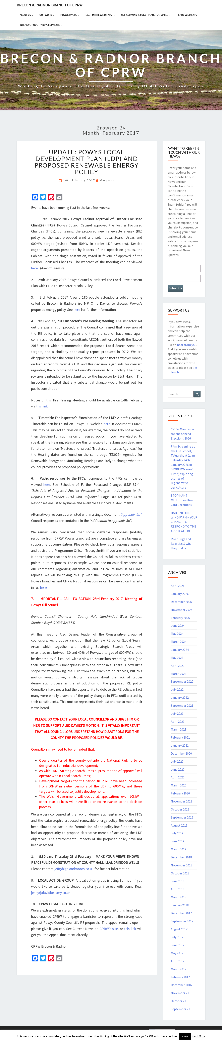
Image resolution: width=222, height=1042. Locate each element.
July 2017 (177, 937)
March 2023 (178, 674)
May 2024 (177, 634)
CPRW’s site (109, 928)
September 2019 (182, 817)
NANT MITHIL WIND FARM (100, 15)
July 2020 (177, 761)
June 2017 (177, 945)
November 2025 (181, 610)
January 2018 (180, 905)
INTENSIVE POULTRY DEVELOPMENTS (41, 25)
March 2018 (178, 897)
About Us (26, 15)
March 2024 (178, 642)
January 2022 (180, 697)
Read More (198, 1036)
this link (42, 406)
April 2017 (177, 961)
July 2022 (177, 689)
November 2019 (181, 801)
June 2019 (177, 841)
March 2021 (178, 729)
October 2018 (180, 873)
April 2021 (177, 722)
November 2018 (181, 865)
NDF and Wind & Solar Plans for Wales (146, 15)
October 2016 (180, 1001)
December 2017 (181, 913)
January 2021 (180, 745)
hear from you (186, 345)
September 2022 (182, 681)
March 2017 (178, 969)
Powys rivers (69, 15)
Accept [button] (185, 1036)
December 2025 (181, 602)
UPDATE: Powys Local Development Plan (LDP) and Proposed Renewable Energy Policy (87, 161)
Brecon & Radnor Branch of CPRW (49, 4)
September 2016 (182, 1009)
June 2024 (177, 626)
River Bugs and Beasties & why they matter (181, 543)
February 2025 (180, 618)
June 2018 (177, 881)
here (34, 268)
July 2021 (177, 714)
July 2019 (177, 833)
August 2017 (179, 929)
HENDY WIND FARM (188, 15)
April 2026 (177, 586)
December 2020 (181, 753)
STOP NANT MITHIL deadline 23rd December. (182, 500)
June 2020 (177, 769)
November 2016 (181, 993)
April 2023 (177, 666)
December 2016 (181, 985)
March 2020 (178, 785)
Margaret (107, 180)
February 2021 (180, 737)
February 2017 (180, 977)
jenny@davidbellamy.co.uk (50, 892)
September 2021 (182, 705)
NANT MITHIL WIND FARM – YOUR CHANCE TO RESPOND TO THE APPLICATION (184, 522)
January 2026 (180, 594)
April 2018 (177, 889)
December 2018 (181, 857)
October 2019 (180, 809)
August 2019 (179, 825)
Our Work (46, 15)
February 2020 (180, 793)
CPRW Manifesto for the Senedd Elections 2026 (182, 433)
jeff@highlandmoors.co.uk (74, 868)
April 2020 (177, 777)
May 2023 (177, 658)
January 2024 (180, 650)
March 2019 (178, 849)
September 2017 (182, 921)
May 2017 (177, 953)
